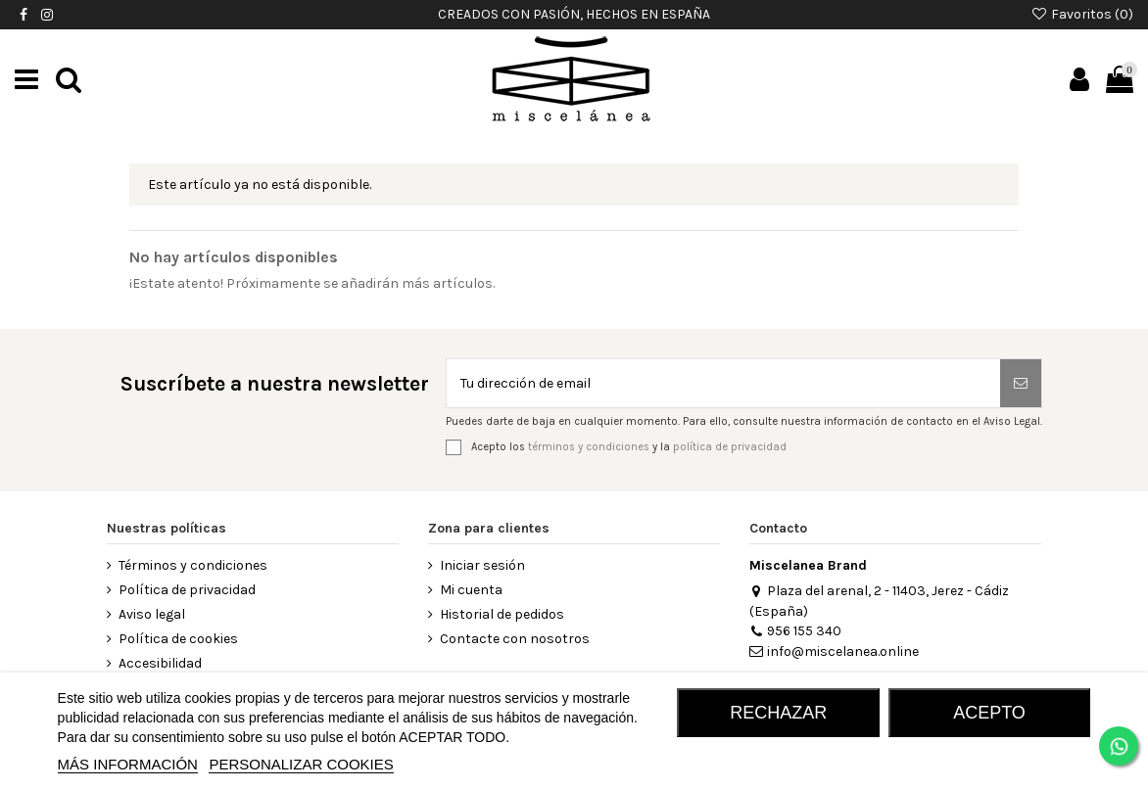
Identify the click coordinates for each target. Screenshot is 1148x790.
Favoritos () (1081, 14)
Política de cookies (178, 638)
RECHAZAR (778, 712)
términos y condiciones (588, 446)
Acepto (989, 712)
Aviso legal (152, 614)
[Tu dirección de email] (723, 383)
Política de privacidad (187, 589)
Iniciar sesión (482, 565)
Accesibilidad (160, 663)
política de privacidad (730, 446)
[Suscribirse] (1020, 383)
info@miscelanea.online (834, 651)
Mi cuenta (471, 589)
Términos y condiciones (193, 565)
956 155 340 (795, 631)
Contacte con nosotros (515, 638)
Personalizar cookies (301, 764)
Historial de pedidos (502, 614)
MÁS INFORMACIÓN (128, 764)
